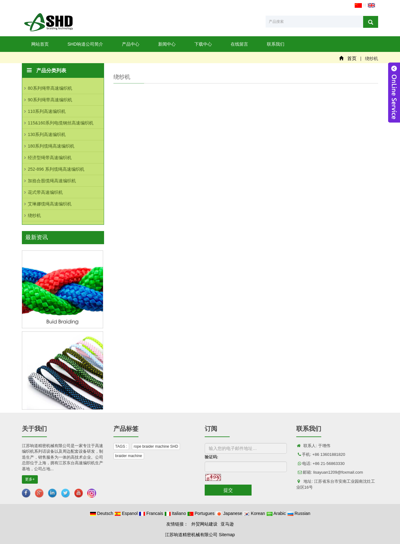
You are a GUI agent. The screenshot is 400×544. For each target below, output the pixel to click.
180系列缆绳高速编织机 (51, 146)
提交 (228, 490)
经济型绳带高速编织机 (50, 157)
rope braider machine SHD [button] (156, 446)
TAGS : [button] (121, 446)
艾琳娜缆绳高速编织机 (50, 203)
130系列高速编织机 (47, 134)
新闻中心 (167, 44)
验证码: (211, 457)
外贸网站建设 (204, 523)
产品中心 (130, 44)
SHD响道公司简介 (85, 44)
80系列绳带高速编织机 (50, 88)
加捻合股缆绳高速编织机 (52, 180)
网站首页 (40, 44)
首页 (352, 58)
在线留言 (239, 44)
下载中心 (203, 44)
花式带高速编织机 (45, 192)
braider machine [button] (128, 456)
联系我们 (275, 44)
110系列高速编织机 (47, 111)
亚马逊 (227, 523)
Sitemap (227, 534)
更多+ (30, 479)
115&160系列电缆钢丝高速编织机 (60, 122)
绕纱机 (34, 215)
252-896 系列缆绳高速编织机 (56, 169)
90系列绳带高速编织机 (50, 99)
